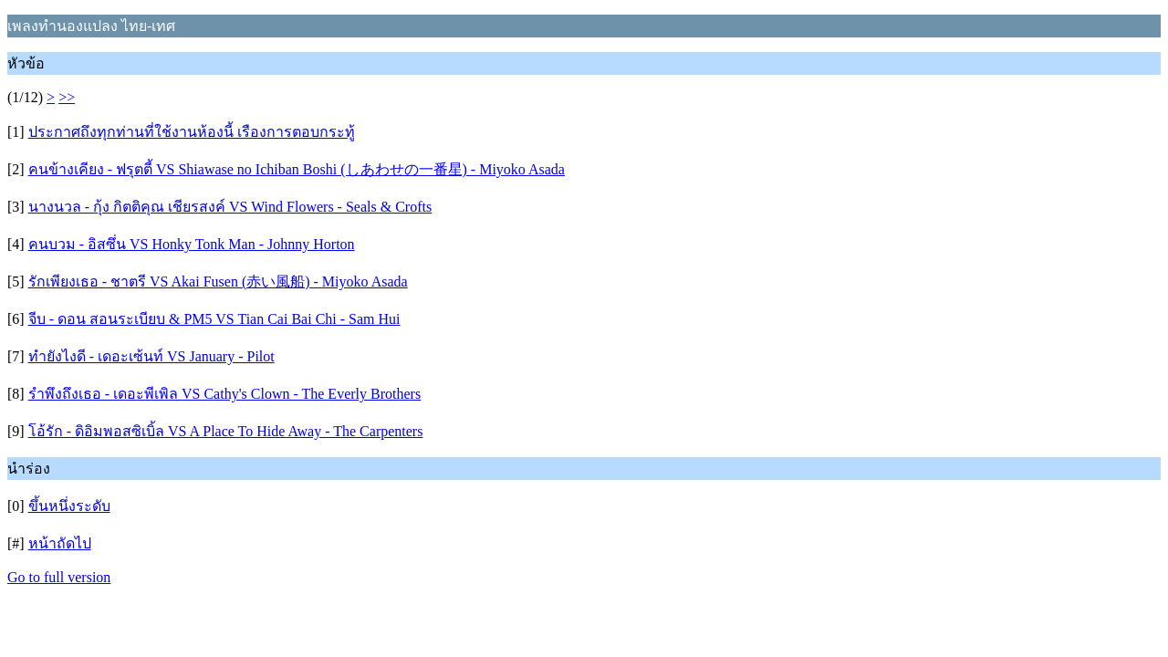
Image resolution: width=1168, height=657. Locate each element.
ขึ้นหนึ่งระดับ (69, 506)
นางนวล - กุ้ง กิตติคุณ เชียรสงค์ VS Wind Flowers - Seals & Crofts (230, 206)
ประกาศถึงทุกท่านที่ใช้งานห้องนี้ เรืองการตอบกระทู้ (191, 132)
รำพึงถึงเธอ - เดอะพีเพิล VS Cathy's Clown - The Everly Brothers (224, 394)
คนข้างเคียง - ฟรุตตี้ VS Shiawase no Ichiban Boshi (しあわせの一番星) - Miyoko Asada (296, 169)
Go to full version (58, 577)
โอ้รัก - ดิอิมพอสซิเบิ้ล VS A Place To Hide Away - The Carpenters (225, 431)
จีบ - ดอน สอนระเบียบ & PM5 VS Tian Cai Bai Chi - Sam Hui (214, 319)
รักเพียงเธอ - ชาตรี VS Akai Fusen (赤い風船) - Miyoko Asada (218, 281)
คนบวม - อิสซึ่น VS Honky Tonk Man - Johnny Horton (191, 244)
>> (66, 97)
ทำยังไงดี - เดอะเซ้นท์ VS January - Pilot (151, 356)
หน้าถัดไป (59, 543)
